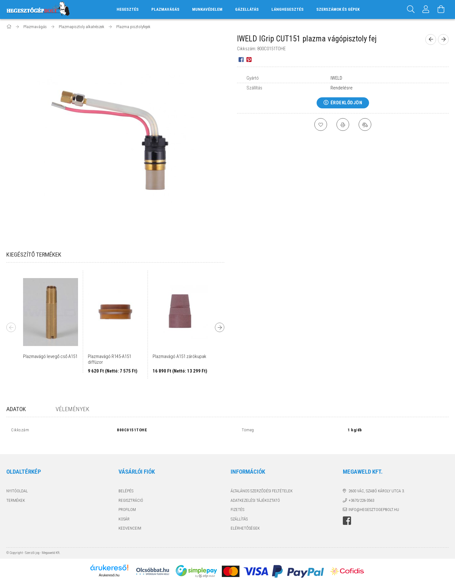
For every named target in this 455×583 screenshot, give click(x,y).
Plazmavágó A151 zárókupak (179, 356)
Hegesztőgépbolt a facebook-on (347, 514)
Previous (11, 327)
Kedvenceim (129, 521)
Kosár (124, 512)
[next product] (443, 39)
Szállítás (239, 512)
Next (219, 327)
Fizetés (237, 503)
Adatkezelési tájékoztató (255, 493)
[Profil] (426, 9)
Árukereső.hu (109, 568)
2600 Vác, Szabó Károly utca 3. (377, 484)
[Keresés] (410, 9)
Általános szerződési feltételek (262, 484)
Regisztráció (130, 493)
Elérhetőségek (245, 521)
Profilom (127, 503)
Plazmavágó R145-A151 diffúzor (109, 359)
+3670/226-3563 (361, 493)
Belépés (125, 484)
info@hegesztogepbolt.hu (374, 503)
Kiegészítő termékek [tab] (33, 254)
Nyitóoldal (17, 484)
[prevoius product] (430, 39)
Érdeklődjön (346, 103)
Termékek (15, 493)
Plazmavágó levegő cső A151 (50, 356)
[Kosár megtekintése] (441, 9)
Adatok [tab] (16, 409)
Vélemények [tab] (72, 409)
